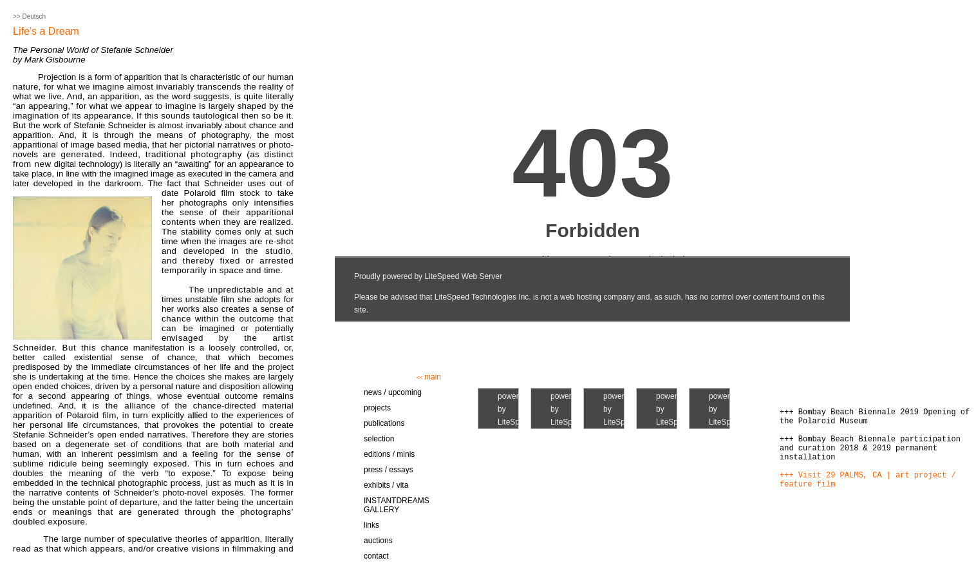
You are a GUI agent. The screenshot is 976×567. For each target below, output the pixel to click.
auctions (378, 540)
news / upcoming (393, 392)
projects (377, 407)
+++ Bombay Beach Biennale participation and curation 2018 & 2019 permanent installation (870, 448)
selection (379, 438)
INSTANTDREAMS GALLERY (396, 505)
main (429, 376)
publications (384, 423)
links (371, 525)
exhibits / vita (386, 485)
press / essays (388, 469)
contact (376, 556)
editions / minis (389, 454)
